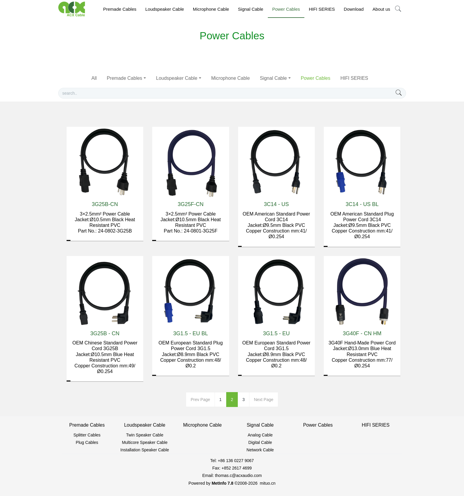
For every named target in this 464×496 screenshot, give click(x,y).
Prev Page (200, 399)
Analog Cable (260, 435)
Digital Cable (260, 442)
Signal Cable (273, 78)
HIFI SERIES (354, 78)
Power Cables (316, 78)
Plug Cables (87, 442)
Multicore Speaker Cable (144, 442)
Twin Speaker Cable (144, 435)
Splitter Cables (86, 435)
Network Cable (260, 449)
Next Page (263, 399)
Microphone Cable (230, 78)
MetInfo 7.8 (222, 483)
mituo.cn (268, 483)
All (94, 78)
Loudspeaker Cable (176, 78)
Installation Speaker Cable (144, 449)
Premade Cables (124, 78)
